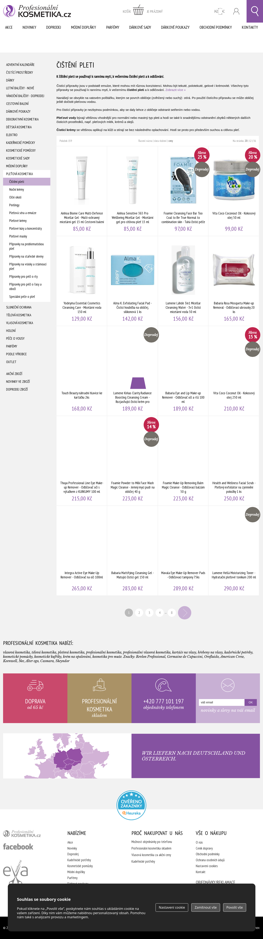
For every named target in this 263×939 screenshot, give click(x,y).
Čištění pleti (16, 181)
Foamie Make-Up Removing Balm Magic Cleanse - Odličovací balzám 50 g (183, 461)
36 (254, 141)
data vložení (160, 141)
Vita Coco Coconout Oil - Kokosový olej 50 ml (234, 191)
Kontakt (200, 872)
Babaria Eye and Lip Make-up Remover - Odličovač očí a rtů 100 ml (183, 371)
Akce (9, 27)
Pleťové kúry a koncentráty (25, 228)
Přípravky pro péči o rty (23, 276)
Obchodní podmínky (216, 27)
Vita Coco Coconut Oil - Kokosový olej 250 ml (234, 371)
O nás (199, 842)
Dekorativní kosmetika (22, 119)
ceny (170, 141)
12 (250, 141)
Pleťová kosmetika (19, 174)
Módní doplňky (83, 27)
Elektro (11, 135)
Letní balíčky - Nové (20, 88)
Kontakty (250, 27)
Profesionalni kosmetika (131, 805)
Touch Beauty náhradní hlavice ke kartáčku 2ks (82, 371)
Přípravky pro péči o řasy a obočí (25, 286)
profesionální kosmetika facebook (18, 846)
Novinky (29, 27)
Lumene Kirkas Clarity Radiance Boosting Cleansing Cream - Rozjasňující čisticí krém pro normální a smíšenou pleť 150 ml (132, 371)
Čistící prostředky (19, 72)
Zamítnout (206, 907)
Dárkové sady (140, 27)
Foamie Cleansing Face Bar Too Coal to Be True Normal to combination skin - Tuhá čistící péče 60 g (183, 191)
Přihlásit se (236, 11)
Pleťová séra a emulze (22, 213)
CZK (220, 11)
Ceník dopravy (204, 848)
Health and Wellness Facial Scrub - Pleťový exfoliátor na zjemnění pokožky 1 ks (234, 461)
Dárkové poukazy (175, 27)
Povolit (234, 907)
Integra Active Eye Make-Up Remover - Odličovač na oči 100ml (82, 550)
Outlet (11, 362)
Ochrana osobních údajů (210, 860)
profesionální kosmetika (28, 834)
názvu (149, 141)
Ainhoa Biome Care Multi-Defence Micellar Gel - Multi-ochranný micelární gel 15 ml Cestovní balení (82, 191)
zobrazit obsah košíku (142, 11)
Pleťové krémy (18, 220)
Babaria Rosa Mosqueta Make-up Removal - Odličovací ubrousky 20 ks (234, 281)
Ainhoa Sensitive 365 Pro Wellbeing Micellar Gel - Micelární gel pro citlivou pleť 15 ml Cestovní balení (132, 191)
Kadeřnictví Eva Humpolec (15, 873)
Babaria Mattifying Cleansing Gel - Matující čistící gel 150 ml (132, 550)
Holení (11, 330)
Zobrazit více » (175, 90)
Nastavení (172, 907)
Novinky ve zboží (18, 381)
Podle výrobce (16, 354)
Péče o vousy (15, 338)
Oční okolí (15, 197)
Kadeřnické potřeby (79, 860)
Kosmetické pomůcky (21, 150)
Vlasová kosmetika (19, 323)
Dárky (10, 80)
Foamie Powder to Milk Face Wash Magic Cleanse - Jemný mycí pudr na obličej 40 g (132, 461)
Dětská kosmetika (19, 127)
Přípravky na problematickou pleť (26, 246)
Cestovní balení (17, 103)
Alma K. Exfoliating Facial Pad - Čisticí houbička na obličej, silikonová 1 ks (132, 281)
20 (246, 141)
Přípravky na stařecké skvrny (26, 256)
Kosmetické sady (18, 158)
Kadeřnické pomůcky (20, 142)
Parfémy (112, 27)
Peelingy (14, 205)
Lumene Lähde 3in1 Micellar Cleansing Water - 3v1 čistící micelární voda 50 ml (183, 281)
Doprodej (53, 27)
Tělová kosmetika (18, 315)
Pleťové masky (18, 236)
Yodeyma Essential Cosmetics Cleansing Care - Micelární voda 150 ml (82, 281)
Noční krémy (16, 189)
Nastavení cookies (207, 866)
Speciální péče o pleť (22, 296)
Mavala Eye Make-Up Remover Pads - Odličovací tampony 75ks (183, 550)
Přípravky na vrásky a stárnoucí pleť (27, 266)
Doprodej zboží (17, 389)
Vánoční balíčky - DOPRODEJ (25, 96)
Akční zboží (14, 373)
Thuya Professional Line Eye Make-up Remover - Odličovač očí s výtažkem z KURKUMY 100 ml (82, 461)
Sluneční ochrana (18, 307)
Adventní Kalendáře (20, 64)
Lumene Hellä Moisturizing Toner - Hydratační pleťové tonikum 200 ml (234, 550)
